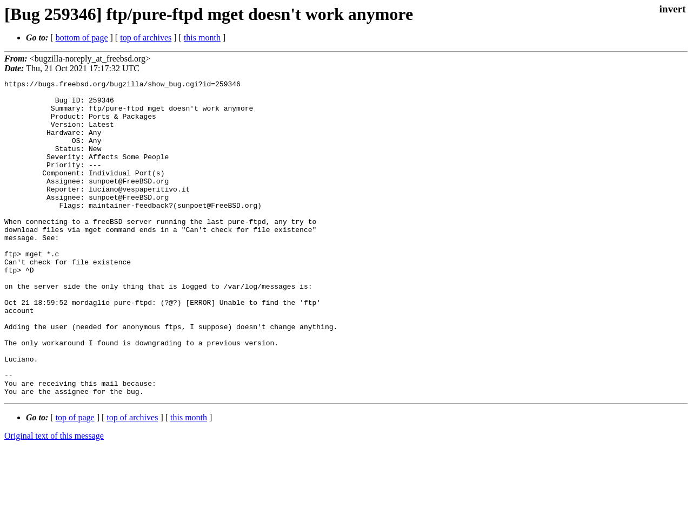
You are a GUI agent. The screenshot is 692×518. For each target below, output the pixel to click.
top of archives (145, 37)
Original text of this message (54, 498)
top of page (75, 480)
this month (202, 37)
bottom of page (82, 37)
